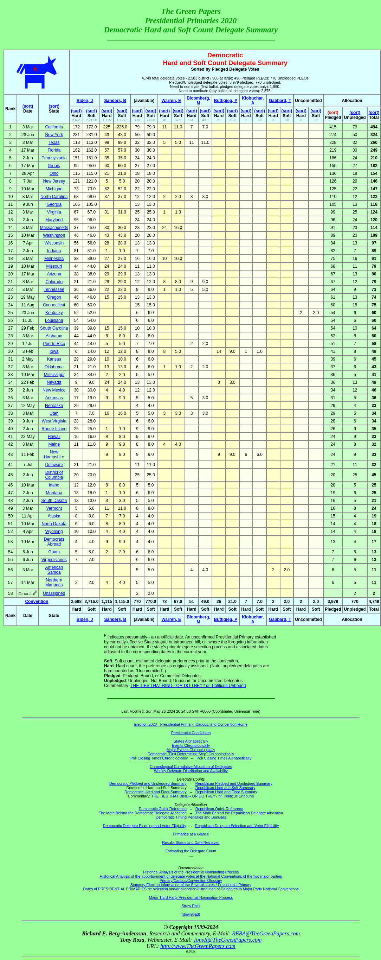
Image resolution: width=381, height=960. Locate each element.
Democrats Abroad (54, 542)
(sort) (27, 106)
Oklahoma (54, 366)
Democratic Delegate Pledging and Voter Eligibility (144, 826)
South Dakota (54, 500)
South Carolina (54, 328)
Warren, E (171, 100)
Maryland (54, 219)
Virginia (54, 212)
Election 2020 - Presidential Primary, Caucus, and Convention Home (191, 724)
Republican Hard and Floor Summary (226, 792)
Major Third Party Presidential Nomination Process (191, 897)
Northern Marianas (54, 582)
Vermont (54, 508)
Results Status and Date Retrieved (190, 842)
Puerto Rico (54, 343)
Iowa (54, 351)
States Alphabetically (191, 741)
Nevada (54, 382)
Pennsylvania (53, 157)
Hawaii (54, 436)
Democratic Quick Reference (163, 809)
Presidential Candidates (191, 733)
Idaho (54, 485)
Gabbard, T (280, 100)
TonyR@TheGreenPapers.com (227, 940)
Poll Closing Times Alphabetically (223, 758)
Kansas (54, 359)
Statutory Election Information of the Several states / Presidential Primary (190, 885)
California (54, 127)
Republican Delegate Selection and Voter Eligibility (237, 826)
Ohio (54, 173)
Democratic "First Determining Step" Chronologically (191, 754)
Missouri (54, 266)
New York (54, 134)
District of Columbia (54, 475)
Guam (54, 551)
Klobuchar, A (253, 101)
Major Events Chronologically (191, 750)
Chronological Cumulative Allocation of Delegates (191, 766)
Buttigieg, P (226, 100)
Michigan (54, 188)
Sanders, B (115, 100)
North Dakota (53, 523)
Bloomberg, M (198, 101)
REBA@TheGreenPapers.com (266, 933)
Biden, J (85, 100)
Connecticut (54, 305)
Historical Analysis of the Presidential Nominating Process (191, 872)
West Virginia (54, 421)
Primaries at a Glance (191, 834)
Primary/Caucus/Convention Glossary (191, 880)
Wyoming (54, 531)
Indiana (54, 250)
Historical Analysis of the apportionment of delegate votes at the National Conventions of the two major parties (191, 876)
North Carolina (53, 196)
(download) (191, 914)
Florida (53, 150)
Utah (54, 413)
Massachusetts (54, 227)
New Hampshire (54, 454)
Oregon (54, 297)
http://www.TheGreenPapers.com (197, 946)
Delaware (54, 464)
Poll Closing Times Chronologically (159, 758)
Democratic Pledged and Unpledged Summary (148, 783)
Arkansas (54, 397)
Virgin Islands (54, 559)
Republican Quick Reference (219, 809)
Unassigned (54, 593)
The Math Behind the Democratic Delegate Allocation (143, 813)
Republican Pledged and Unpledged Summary (233, 783)
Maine (54, 444)
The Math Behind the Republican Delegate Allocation (239, 813)
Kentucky (54, 312)
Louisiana (54, 320)
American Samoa (54, 570)
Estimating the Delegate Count (191, 851)
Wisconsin (54, 243)
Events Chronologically (191, 745)
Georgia (54, 204)
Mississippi (54, 374)
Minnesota (54, 258)
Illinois (54, 165)
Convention (36, 601)
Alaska (54, 516)
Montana (54, 492)
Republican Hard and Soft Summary (225, 788)
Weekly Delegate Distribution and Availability (191, 771)
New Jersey (54, 181)
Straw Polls (190, 906)
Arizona (54, 274)
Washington (54, 235)
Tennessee (54, 289)
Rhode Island (53, 428)
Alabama (54, 335)
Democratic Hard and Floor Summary (155, 792)
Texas (54, 142)
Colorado (54, 281)
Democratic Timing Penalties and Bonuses (191, 817)
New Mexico (54, 390)
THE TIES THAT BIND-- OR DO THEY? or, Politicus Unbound (188, 685)
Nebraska (54, 405)
